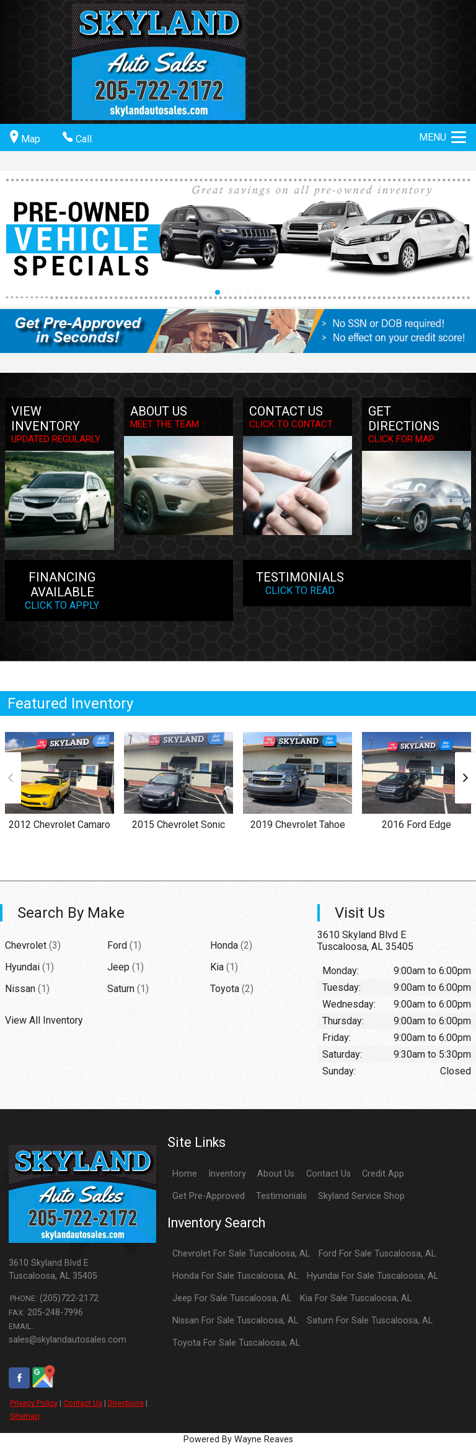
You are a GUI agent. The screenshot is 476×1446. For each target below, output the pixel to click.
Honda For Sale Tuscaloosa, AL (235, 1276)
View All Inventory (44, 1020)
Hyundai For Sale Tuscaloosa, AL (372, 1276)
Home (184, 1174)
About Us (275, 1174)
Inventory (227, 1174)
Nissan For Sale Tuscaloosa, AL (235, 1320)
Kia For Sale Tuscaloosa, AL (356, 1298)
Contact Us (82, 1403)
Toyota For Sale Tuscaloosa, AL (236, 1343)
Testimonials (281, 1196)
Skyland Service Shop (361, 1196)
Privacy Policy (34, 1403)
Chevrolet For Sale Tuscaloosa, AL (241, 1253)
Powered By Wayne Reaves (238, 1439)
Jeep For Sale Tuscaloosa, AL (231, 1298)
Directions (126, 1403)
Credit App (383, 1174)
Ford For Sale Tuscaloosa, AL (377, 1253)
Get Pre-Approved (208, 1196)
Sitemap (25, 1416)
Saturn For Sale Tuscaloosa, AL (370, 1320)
